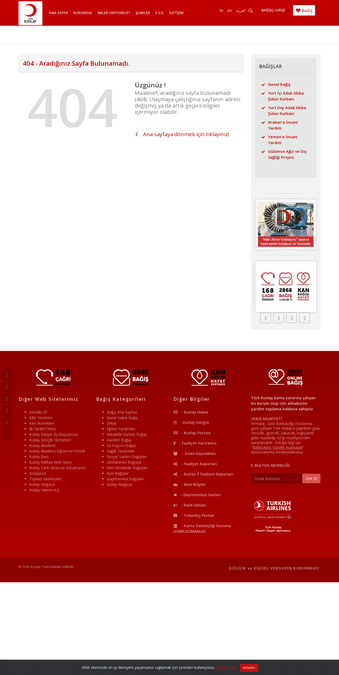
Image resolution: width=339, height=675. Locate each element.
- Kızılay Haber (190, 412)
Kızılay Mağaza (42, 484)
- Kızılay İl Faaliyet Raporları (203, 474)
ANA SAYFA (58, 12)
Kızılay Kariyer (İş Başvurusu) (53, 434)
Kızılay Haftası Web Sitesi (50, 462)
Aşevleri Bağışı (119, 439)
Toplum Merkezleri (45, 478)
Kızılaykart (37, 473)
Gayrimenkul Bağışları (125, 478)
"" (277, 447)
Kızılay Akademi (42, 445)
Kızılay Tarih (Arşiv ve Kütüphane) (57, 467)
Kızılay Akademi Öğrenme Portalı (57, 451)
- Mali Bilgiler (189, 484)
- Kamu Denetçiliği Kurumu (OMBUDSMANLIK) (202, 528)
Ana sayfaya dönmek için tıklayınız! (182, 134)
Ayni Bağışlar (118, 473)
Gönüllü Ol (38, 412)
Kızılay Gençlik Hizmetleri (50, 439)
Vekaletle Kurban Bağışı (127, 434)
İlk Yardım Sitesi (42, 428)
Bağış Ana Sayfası (122, 412)
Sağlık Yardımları (121, 451)
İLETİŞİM (176, 12)
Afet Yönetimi (40, 417)
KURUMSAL (82, 12)
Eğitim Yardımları (121, 428)
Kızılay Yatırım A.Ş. (44, 489)
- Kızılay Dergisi (191, 422)
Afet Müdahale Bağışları (127, 467)
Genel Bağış (279, 84)
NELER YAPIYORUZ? (114, 12)
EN (232, 12)
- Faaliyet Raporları (195, 463)
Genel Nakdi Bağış (122, 417)
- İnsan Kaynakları (194, 453)
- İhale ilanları (190, 505)
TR (224, 12)
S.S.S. (159, 12)
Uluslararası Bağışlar (124, 462)
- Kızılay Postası (192, 432)
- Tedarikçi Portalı (193, 515)
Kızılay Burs (39, 456)
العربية (243, 12)
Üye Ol (311, 478)
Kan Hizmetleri (41, 423)
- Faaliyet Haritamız (195, 443)
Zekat (112, 423)
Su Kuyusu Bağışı (121, 445)
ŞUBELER (143, 12)
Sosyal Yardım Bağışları (126, 456)
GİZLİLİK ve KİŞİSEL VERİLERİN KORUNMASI (274, 568)
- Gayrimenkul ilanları (197, 494)
